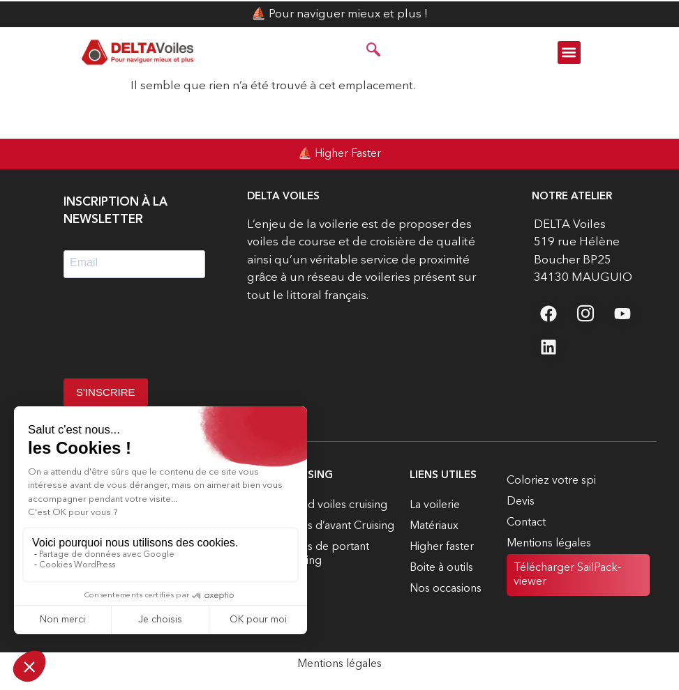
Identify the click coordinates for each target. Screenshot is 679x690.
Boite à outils (441, 568)
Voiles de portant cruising (326, 554)
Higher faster (442, 547)
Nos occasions (446, 589)
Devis (521, 501)
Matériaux (434, 526)
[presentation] (170, 333)
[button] (569, 52)
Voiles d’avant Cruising (338, 526)
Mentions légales (549, 543)
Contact (526, 522)
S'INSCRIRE (105, 392)
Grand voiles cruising (335, 505)
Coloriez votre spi (551, 480)
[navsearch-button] (373, 52)
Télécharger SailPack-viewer (567, 575)
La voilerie (435, 505)
